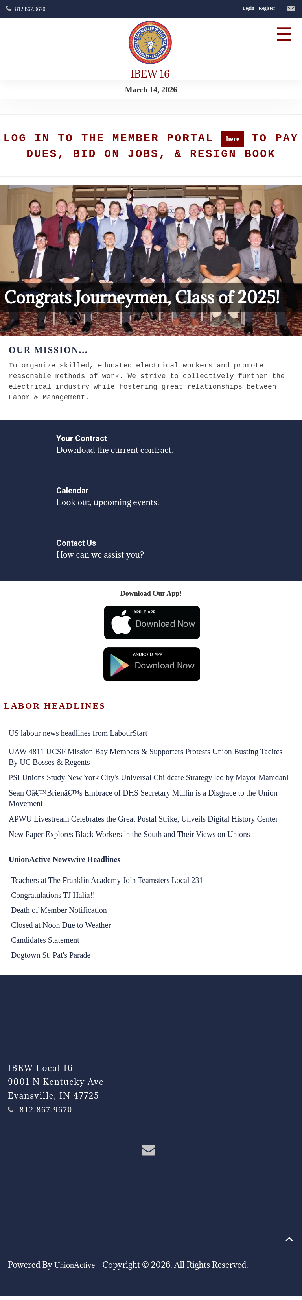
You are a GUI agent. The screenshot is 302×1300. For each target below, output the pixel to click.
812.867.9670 (30, 9)
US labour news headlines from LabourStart (78, 736)
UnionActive (74, 1268)
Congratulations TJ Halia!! (53, 898)
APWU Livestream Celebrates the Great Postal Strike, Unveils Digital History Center (143, 822)
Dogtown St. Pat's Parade (50, 958)
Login (248, 8)
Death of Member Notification (59, 913)
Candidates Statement (45, 943)
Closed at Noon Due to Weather (61, 928)
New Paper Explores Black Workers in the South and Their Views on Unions (129, 837)
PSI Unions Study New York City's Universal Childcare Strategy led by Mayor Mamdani (149, 781)
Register (267, 8)
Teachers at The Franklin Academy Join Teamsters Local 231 (107, 883)
